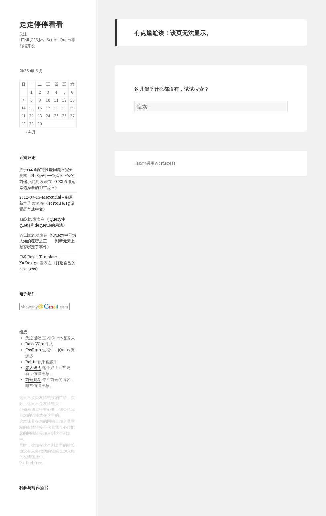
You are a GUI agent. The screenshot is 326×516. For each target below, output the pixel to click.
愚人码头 (33, 367)
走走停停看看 (41, 24)
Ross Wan (34, 344)
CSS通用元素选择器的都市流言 (47, 184)
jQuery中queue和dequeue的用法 (42, 222)
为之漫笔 (33, 338)
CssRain (33, 350)
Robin (31, 362)
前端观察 (33, 379)
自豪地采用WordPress (154, 163)
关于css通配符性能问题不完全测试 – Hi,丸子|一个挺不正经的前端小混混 (47, 175)
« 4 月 (30, 132)
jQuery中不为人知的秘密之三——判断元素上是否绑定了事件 (47, 241)
